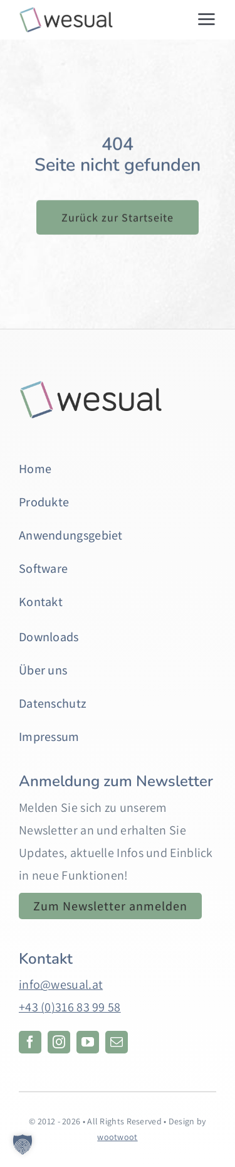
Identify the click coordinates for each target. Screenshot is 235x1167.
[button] (22, 1144)
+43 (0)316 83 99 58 (70, 1007)
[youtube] (87, 1042)
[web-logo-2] (65, 12)
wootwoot (117, 1137)
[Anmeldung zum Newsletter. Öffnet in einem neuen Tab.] (110, 906)
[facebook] (30, 1042)
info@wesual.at (61, 984)
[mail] (116, 1042)
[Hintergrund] (91, 386)
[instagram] (59, 1042)
